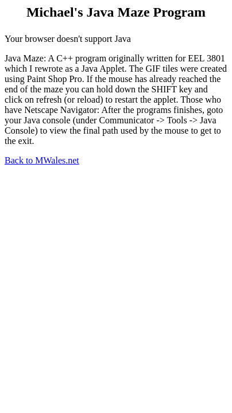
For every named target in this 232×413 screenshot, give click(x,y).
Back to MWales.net (42, 160)
